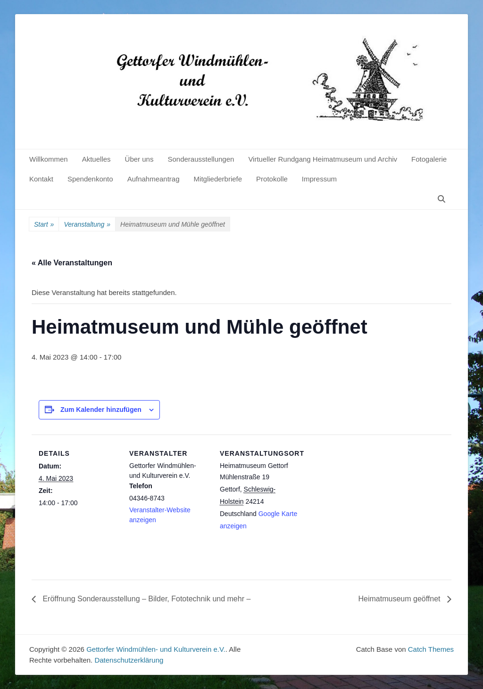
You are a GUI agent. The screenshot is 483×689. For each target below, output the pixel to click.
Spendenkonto (90, 179)
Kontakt (41, 179)
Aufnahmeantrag (153, 179)
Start (44, 225)
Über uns (139, 159)
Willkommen (48, 159)
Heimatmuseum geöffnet (400, 599)
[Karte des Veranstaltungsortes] (360, 499)
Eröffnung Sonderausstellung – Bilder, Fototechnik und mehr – (145, 599)
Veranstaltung (87, 225)
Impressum (319, 179)
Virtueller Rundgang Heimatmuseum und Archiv (322, 159)
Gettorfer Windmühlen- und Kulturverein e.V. (155, 649)
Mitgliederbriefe (218, 179)
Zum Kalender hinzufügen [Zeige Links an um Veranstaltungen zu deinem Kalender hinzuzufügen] (101, 409)
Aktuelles (96, 159)
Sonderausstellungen (200, 159)
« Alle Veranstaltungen (72, 263)
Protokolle (272, 179)
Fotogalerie (429, 159)
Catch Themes (431, 649)
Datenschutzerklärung (128, 660)
